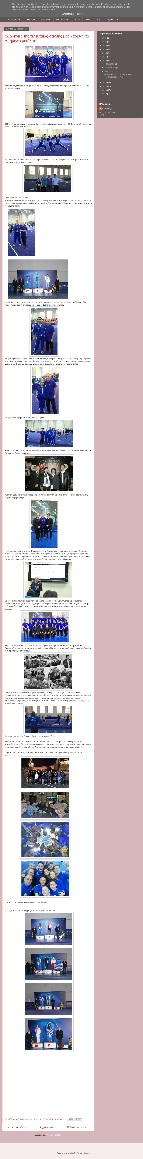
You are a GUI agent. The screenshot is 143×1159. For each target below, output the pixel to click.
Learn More (68, 14)
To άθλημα (30, 20)
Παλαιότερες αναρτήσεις (79, 1127)
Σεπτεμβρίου (110, 67)
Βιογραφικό (45, 20)
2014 (104, 86)
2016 (104, 60)
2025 (104, 38)
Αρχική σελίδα (14, 20)
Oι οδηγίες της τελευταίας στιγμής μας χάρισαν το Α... (118, 75)
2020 (104, 45)
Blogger (87, 1153)
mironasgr (107, 108)
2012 (104, 94)
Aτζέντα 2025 (112, 20)
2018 (104, 53)
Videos (88, 20)
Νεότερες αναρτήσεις (15, 1127)
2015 (104, 82)
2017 (104, 57)
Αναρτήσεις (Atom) (54, 1135)
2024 (104, 42)
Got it (80, 14)
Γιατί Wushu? (62, 20)
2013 (104, 90)
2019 (104, 49)
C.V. (99, 20)
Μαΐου (108, 71)
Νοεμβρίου (110, 64)
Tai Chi (77, 20)
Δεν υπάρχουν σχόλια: (53, 1119)
